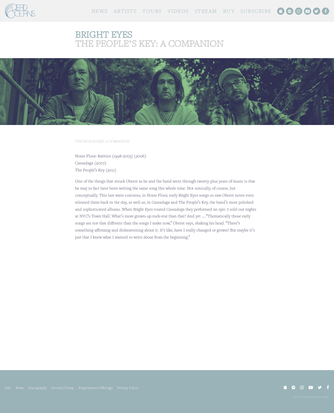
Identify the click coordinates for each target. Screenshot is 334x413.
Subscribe (256, 11)
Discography (37, 388)
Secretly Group (62, 388)
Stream (206, 11)
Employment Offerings (96, 388)
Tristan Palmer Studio (315, 396)
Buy (229, 11)
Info (8, 388)
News (100, 11)
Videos (178, 11)
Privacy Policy (128, 388)
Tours (152, 11)
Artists (125, 11)
